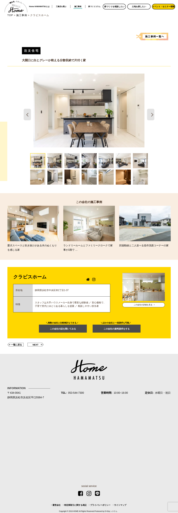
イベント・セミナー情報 (163, 6)
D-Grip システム (111, 511)
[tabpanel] (89, 110)
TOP (10, 15)
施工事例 (77, 7)
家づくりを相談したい (114, 6)
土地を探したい (139, 6)
